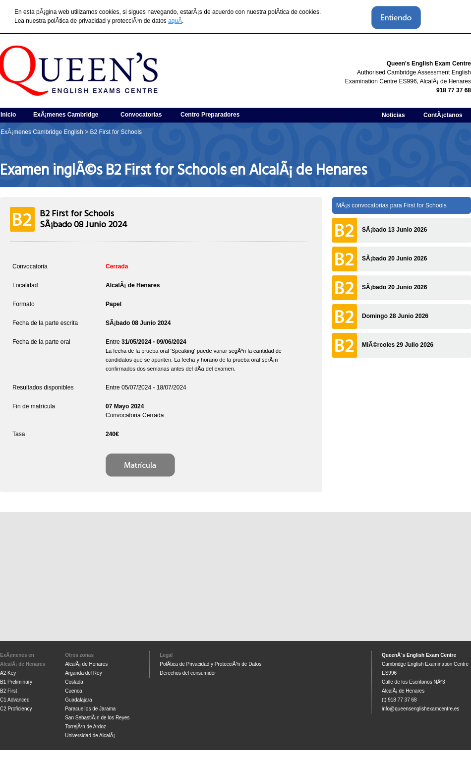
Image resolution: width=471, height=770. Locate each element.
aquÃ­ (175, 20)
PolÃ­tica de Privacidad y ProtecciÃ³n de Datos (210, 664)
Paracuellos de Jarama (90, 708)
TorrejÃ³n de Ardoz (85, 726)
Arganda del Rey (83, 673)
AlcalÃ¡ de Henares (86, 664)
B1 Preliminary (16, 682)
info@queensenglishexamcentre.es (420, 708)
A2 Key (8, 673)
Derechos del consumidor (188, 673)
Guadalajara (78, 700)
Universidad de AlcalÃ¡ (90, 735)
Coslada (74, 682)
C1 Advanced (15, 700)
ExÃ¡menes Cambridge (65, 114)
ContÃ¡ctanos (443, 115)
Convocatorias (141, 114)
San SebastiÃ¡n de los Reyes (97, 717)
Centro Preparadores (209, 114)
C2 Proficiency (16, 708)
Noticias (393, 115)
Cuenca (73, 691)
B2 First (8, 691)
